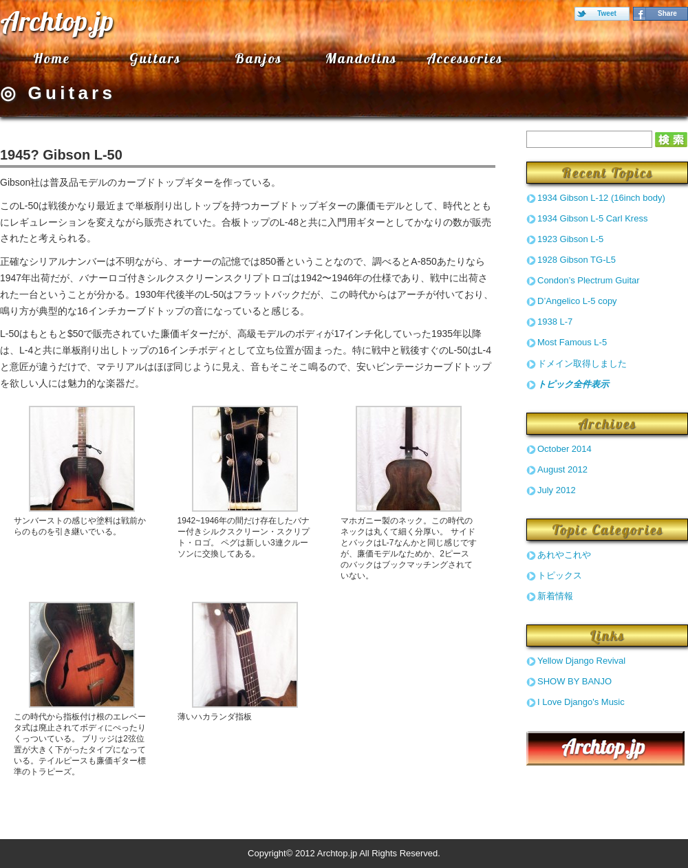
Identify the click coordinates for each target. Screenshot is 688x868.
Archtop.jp (57, 20)
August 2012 (562, 469)
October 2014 (564, 449)
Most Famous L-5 (572, 342)
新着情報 (555, 596)
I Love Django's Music (581, 702)
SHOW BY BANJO (574, 681)
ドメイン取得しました (582, 363)
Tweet (606, 13)
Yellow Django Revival (581, 660)
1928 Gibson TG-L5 (576, 259)
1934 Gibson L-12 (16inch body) (601, 198)
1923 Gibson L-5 (570, 239)
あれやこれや (564, 555)
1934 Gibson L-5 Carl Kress (592, 218)
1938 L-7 (554, 321)
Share (667, 13)
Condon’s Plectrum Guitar (588, 280)
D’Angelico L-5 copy (577, 301)
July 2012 (556, 490)
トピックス (559, 575)
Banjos (258, 58)
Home (51, 58)
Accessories (465, 58)
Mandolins (361, 58)
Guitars (155, 58)
